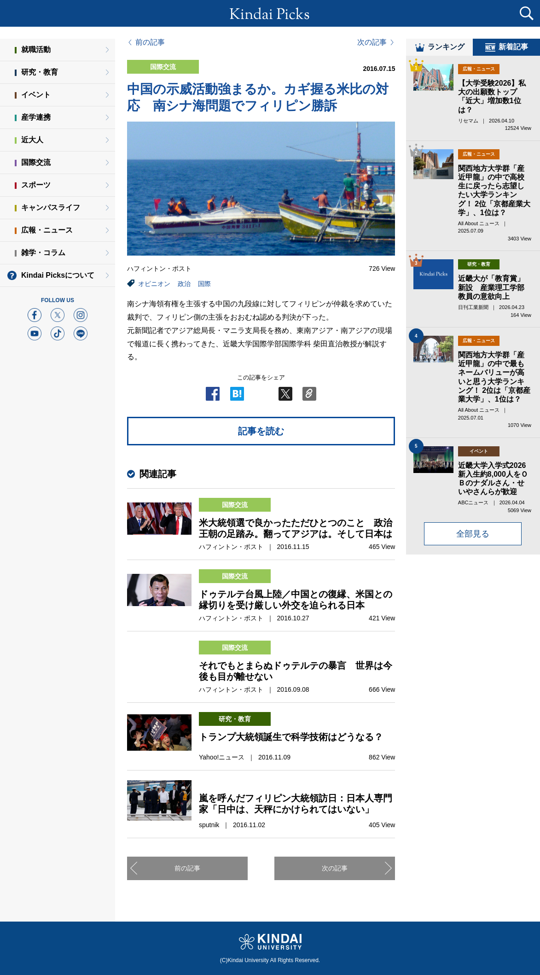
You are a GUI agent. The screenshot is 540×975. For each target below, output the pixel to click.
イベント (36, 95)
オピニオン (154, 283)
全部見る (472, 538)
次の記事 (372, 42)
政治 (184, 283)
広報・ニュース (47, 230)
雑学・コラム (43, 253)
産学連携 (36, 117)
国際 (204, 283)
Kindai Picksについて (57, 275)
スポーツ (36, 185)
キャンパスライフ (50, 207)
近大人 (32, 140)
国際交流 (36, 162)
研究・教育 (39, 72)
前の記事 (150, 42)
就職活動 (36, 49)
